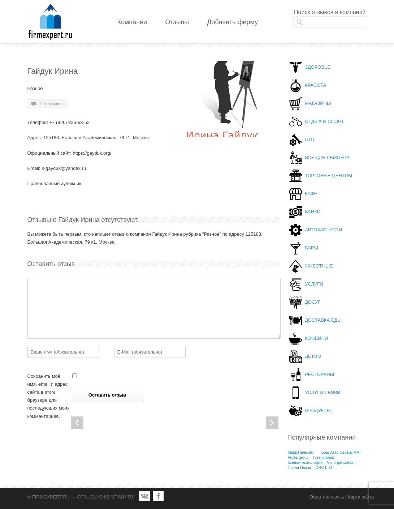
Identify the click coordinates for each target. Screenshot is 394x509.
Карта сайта (361, 497)
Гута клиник (323, 457)
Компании (132, 22)
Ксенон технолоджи (305, 462)
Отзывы (177, 22)
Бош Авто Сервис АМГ (341, 452)
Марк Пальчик (300, 452)
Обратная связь (326, 497)
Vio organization (340, 462)
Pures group (298, 457)
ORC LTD (323, 467)
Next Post (272, 422)
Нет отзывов (51, 104)
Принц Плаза (299, 467)
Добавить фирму (232, 22)
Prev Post (77, 422)
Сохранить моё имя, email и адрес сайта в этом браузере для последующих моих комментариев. (48, 396)
